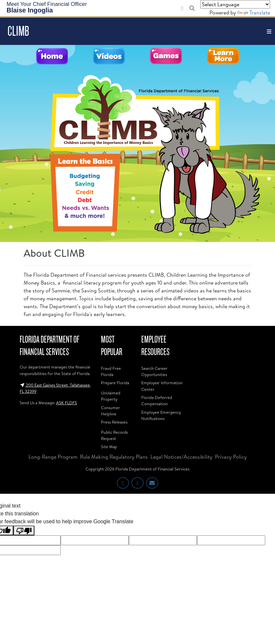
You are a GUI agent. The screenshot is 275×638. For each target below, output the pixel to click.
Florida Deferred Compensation (156, 400)
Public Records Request (114, 435)
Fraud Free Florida (111, 371)
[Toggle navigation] (269, 31)
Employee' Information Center (162, 386)
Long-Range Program (53, 456)
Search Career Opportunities (154, 371)
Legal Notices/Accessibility (181, 456)
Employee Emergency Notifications (161, 415)
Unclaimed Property (110, 396)
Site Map (109, 446)
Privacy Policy (231, 456)
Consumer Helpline (110, 411)
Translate (253, 12)
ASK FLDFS (66, 403)
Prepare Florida (115, 383)
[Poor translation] (23, 531)
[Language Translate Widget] (235, 4)
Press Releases (114, 422)
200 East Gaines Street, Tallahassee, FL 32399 (55, 388)
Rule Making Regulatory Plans (114, 456)
